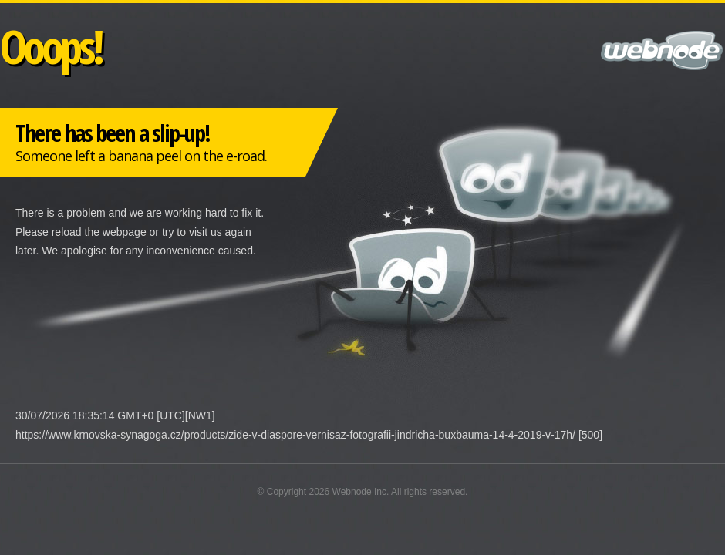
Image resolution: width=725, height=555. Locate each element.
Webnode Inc (359, 491)
